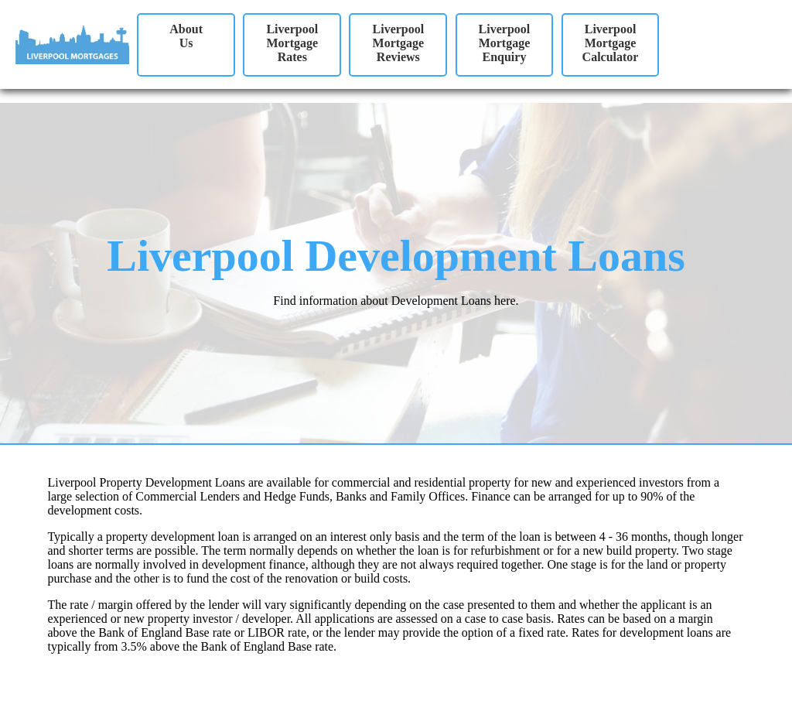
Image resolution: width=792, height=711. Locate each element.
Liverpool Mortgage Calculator (610, 42)
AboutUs (186, 36)
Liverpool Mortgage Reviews (399, 42)
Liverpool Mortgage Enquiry (505, 42)
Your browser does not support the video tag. (728, 50)
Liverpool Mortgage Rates (292, 42)
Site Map (22, 691)
